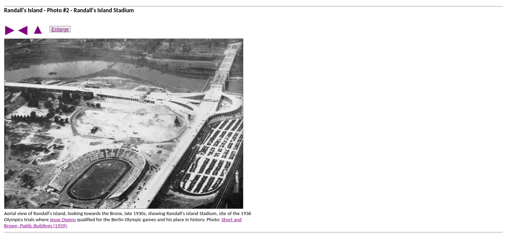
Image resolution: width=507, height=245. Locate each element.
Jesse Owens (63, 219)
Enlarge (60, 29)
